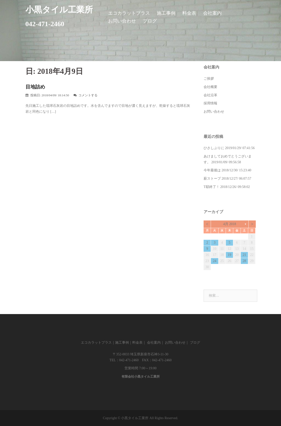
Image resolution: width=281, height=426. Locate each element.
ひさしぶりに (214, 148)
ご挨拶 (209, 78)
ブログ (150, 20)
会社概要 (210, 87)
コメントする (88, 95)
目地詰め (35, 86)
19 (229, 255)
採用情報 (210, 103)
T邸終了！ (212, 187)
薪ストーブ (212, 178)
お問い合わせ (122, 20)
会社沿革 (210, 95)
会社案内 (212, 13)
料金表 (189, 13)
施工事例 (166, 13)
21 (244, 255)
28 (244, 261)
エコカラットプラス (129, 13)
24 (214, 261)
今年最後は (212, 170)
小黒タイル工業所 (59, 9)
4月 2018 (229, 224)
